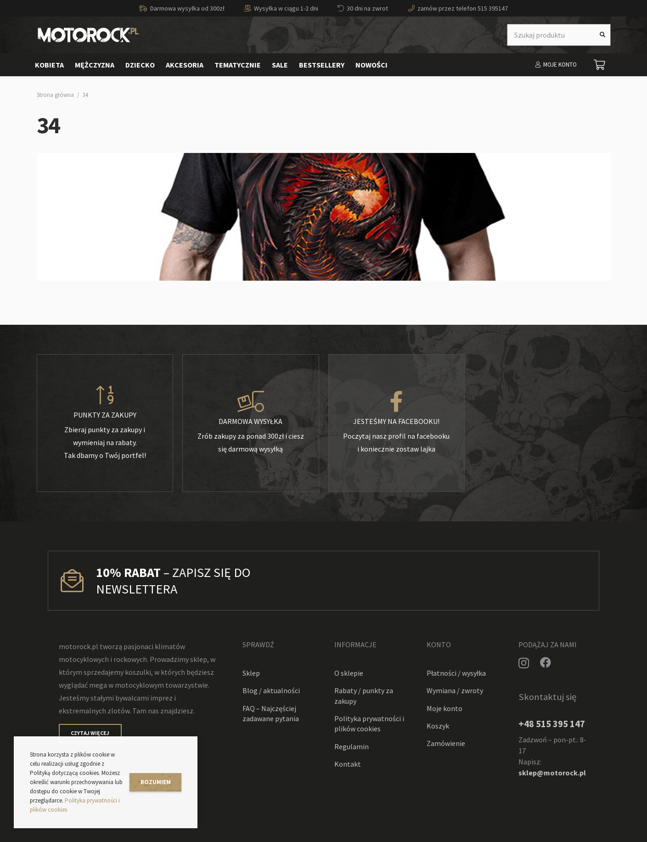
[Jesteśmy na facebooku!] (397, 402)
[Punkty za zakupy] (105, 395)
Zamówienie (446, 743)
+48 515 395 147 (551, 724)
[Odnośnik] (88, 35)
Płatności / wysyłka (456, 673)
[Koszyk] (599, 64)
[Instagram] (523, 663)
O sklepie (348, 673)
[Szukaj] (602, 34)
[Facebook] (545, 662)
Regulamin (351, 746)
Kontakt (347, 764)
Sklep (251, 673)
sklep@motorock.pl (552, 772)
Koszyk (438, 725)
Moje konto (444, 708)
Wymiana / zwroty (455, 690)
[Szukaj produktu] (558, 35)
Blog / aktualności (271, 690)
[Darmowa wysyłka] (251, 402)
